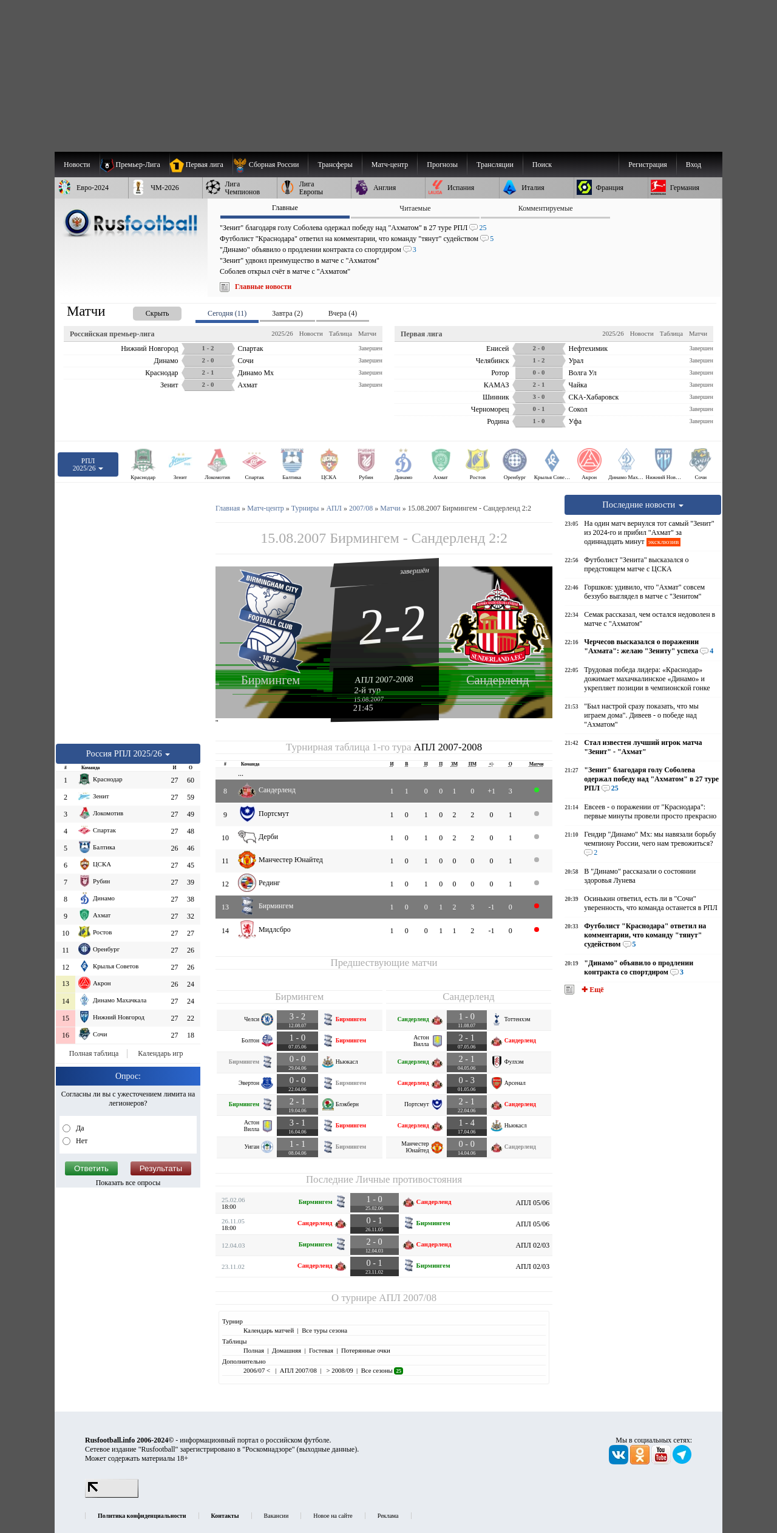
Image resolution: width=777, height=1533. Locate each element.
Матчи (367, 333)
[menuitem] (270, 164)
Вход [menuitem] (693, 164)
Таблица (340, 333)
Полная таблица (93, 1053)
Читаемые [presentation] (414, 208)
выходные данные (327, 1449)
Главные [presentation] (285, 207)
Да (79, 1128)
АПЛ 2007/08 (407, 1298)
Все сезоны (382, 1370)
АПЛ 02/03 (532, 1245)
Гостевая (321, 1350)
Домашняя (286, 1350)
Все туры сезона (324, 1330)
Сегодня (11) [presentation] (227, 313)
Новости (311, 333)
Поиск (542, 164)
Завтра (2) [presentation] (287, 313)
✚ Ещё (591, 989)
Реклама (388, 1515)
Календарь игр (160, 1053)
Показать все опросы (128, 1182)
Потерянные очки (365, 1350)
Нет (80, 1141)
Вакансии (276, 1515)
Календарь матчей (268, 1330)
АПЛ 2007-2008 (384, 679)
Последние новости (643, 504)
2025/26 (282, 333)
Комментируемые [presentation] (545, 208)
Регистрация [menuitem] (647, 164)
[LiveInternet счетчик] (111, 1495)
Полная (253, 1350)
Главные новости (263, 286)
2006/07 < (257, 1370)
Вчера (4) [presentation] (342, 313)
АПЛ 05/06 (532, 1202)
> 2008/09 (339, 1370)
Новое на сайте (332, 1515)
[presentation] (145, 311)
